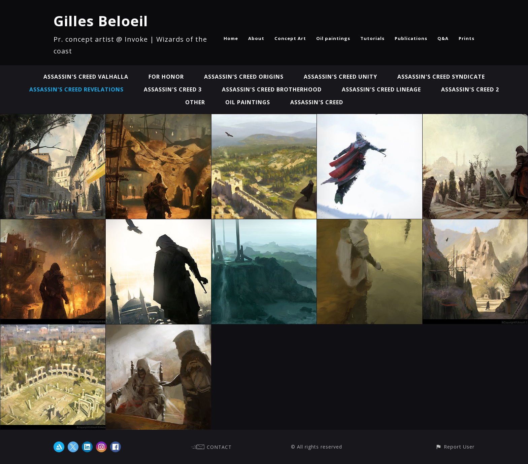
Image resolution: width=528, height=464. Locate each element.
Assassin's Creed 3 (173, 89)
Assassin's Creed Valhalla (85, 76)
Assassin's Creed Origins (244, 76)
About (256, 38)
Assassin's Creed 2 (470, 89)
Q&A (443, 38)
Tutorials (372, 38)
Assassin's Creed (316, 102)
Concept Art (290, 38)
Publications (411, 38)
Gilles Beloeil (101, 20)
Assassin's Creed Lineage (381, 89)
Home (231, 38)
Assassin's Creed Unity (340, 76)
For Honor (166, 76)
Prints (466, 38)
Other (195, 102)
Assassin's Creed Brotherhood (272, 89)
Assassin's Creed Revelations (76, 89)
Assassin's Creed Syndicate (441, 76)
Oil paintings (333, 38)
